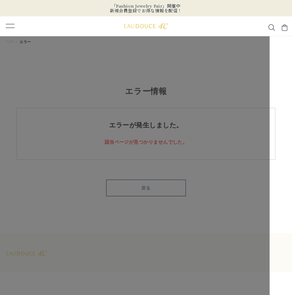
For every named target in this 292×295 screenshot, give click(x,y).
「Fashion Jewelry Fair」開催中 (146, 5)
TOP (10, 42)
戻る (146, 187)
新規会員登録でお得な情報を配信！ (146, 10)
